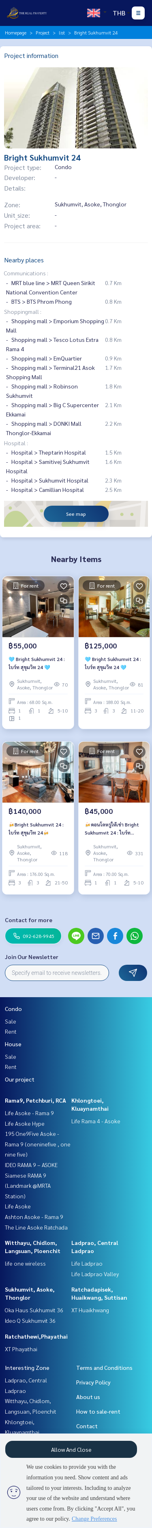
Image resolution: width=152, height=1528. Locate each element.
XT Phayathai (21, 1348)
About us (88, 1396)
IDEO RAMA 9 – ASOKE (31, 1164)
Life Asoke (18, 1206)
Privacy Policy (93, 1382)
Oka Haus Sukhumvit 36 (34, 1309)
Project (42, 32)
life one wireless (25, 1263)
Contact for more (28, 919)
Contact (87, 1425)
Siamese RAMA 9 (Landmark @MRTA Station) (28, 1186)
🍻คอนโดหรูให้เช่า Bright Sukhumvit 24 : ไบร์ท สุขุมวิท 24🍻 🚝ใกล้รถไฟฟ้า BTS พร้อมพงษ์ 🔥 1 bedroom (113, 829)
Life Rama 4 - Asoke (95, 1121)
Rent (11, 1031)
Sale (10, 1021)
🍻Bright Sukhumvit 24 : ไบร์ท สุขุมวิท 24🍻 (36, 828)
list (62, 32)
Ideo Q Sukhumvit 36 (30, 1320)
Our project (19, 1079)
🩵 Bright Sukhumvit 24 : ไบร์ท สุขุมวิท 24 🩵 (37, 663)
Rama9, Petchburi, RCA (35, 1100)
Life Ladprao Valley (95, 1273)
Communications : (26, 273)
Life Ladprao (87, 1263)
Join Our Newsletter (31, 956)
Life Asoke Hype (25, 1123)
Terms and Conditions (104, 1367)
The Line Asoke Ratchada (36, 1227)
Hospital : (16, 442)
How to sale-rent (98, 1411)
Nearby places (24, 259)
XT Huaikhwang (90, 1309)
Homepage (15, 32)
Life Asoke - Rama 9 (29, 1112)
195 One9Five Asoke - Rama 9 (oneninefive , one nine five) (38, 1144)
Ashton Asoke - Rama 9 (34, 1216)
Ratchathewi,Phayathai (36, 1336)
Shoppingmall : (22, 311)
